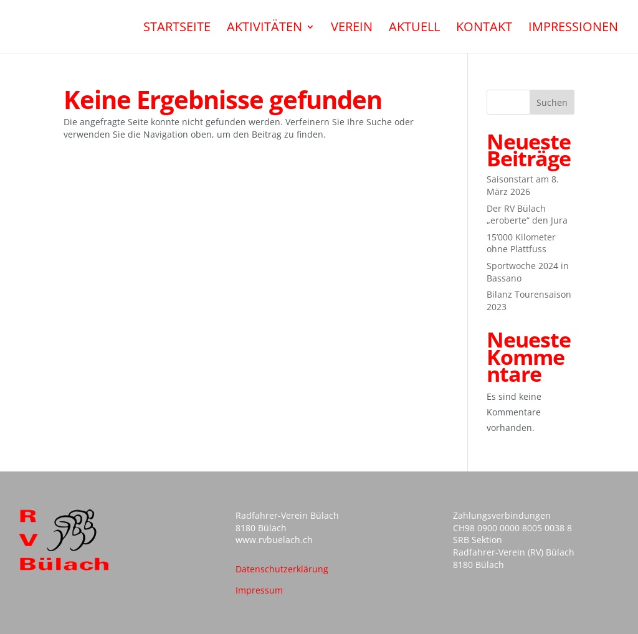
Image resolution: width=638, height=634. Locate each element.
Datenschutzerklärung (282, 569)
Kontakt (484, 28)
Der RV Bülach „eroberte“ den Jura (527, 214)
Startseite (177, 28)
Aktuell (414, 28)
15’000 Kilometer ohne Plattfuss (521, 243)
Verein (352, 28)
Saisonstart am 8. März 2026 (523, 185)
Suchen (552, 102)
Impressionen (573, 28)
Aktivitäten (264, 28)
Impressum (259, 590)
